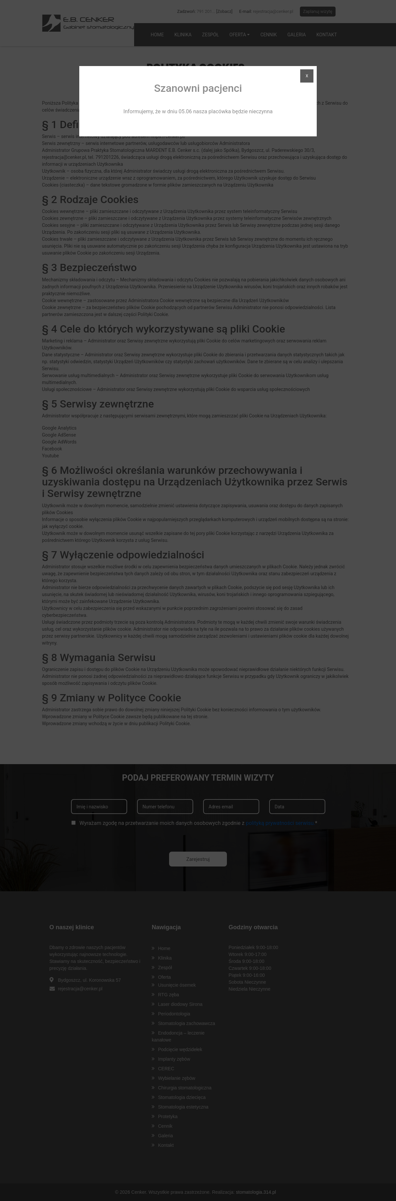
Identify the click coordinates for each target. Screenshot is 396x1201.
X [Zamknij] (305, 76)
